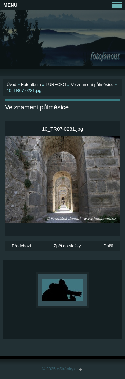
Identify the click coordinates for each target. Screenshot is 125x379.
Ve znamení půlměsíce (92, 84)
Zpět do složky (67, 245)
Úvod (11, 84)
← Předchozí (19, 245)
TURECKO (56, 84)
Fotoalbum (31, 84)
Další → (110, 245)
